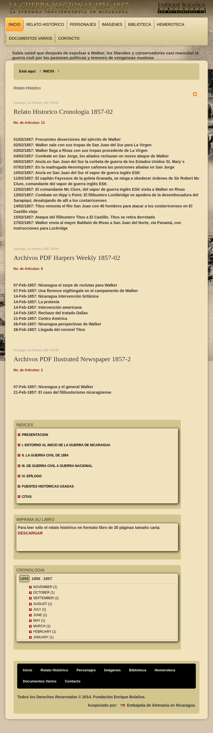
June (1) (40, 615)
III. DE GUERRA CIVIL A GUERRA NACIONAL (57, 466)
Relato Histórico (45, 24)
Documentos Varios (30, 38)
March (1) (41, 626)
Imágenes (112, 24)
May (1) (39, 620)
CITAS (27, 497)
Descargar (30, 533)
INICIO (48, 71)
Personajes (83, 24)
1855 (24, 578)
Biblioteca (139, 24)
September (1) (46, 598)
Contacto (68, 38)
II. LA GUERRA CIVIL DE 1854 (45, 455)
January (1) (43, 637)
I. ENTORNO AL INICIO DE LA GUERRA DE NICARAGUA (66, 445)
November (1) (45, 587)
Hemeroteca (170, 24)
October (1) (44, 592)
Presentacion (35, 435)
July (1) (39, 609)
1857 (47, 578)
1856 (36, 578)
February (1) (44, 632)
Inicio (15, 24)
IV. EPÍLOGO (32, 476)
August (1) (42, 604)
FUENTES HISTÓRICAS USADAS (48, 486)
